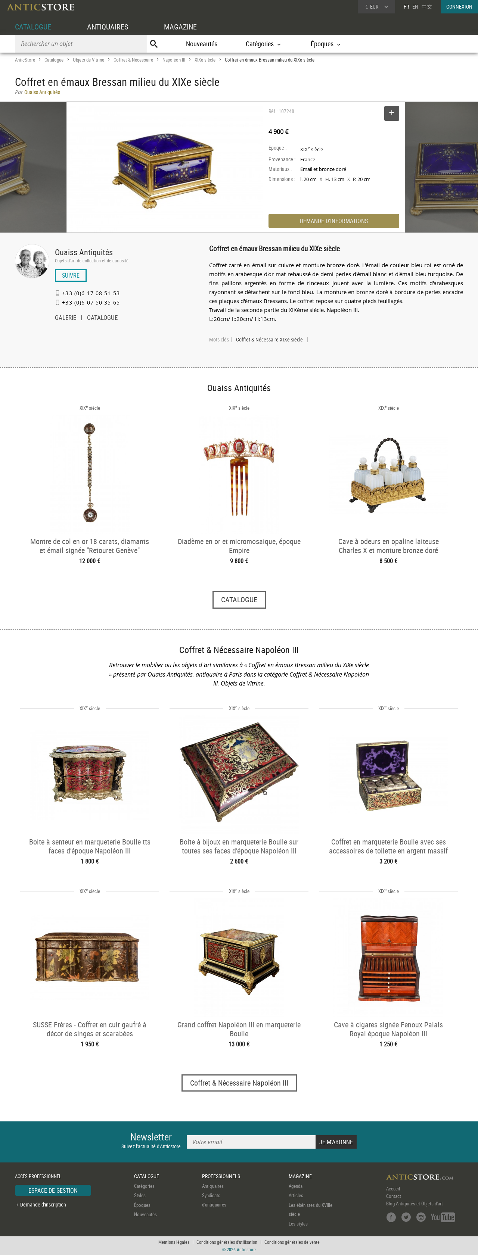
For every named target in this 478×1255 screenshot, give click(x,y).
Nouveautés (201, 43)
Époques (142, 1205)
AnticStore (25, 59)
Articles (296, 1195)
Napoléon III (173, 59)
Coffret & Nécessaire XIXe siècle (269, 339)
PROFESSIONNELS (221, 1176)
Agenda (295, 1186)
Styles (140, 1195)
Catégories (144, 1186)
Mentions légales (173, 1242)
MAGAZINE (180, 27)
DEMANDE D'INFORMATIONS (334, 221)
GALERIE (65, 318)
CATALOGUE (33, 27)
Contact (393, 1196)
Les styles (298, 1223)
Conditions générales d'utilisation (226, 1242)
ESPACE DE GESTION (53, 1190)
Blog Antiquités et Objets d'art (414, 1203)
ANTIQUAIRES (107, 27)
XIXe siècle (205, 59)
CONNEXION (459, 6)
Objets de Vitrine (88, 59)
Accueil (393, 1188)
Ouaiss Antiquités (84, 252)
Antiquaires (213, 1186)
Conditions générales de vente (292, 1242)
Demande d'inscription (43, 1204)
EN (415, 6)
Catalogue (53, 59)
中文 (427, 6)
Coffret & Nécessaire (133, 59)
